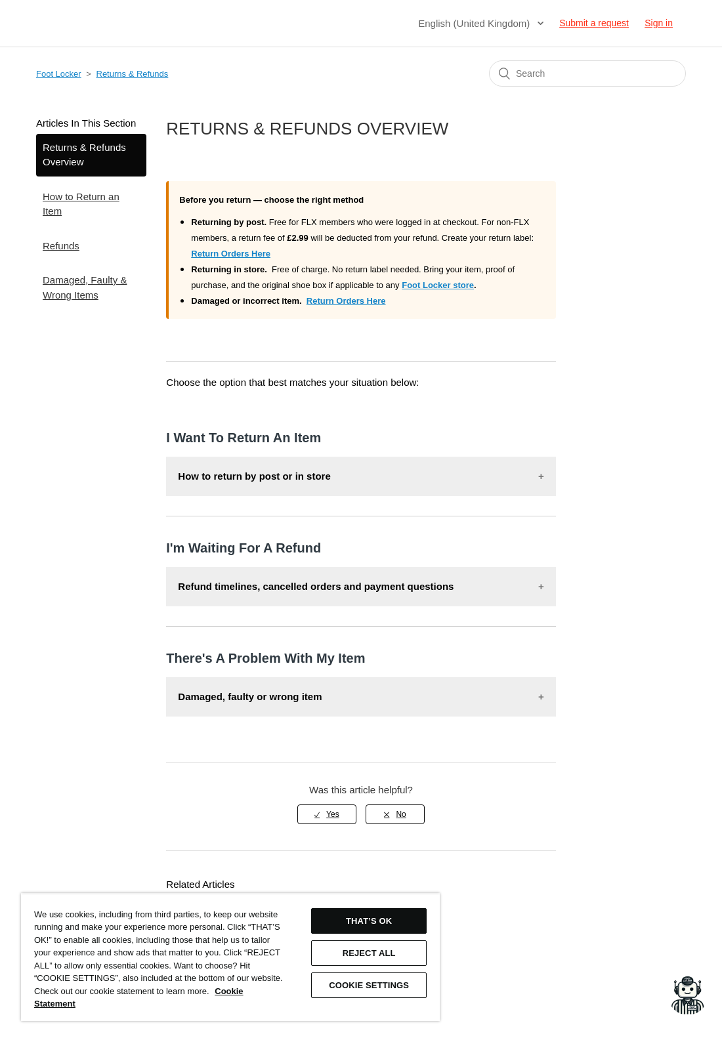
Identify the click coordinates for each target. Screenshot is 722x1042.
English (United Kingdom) (475, 23)
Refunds (61, 245)
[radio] (326, 814)
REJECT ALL (369, 953)
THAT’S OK (369, 921)
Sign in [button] (659, 23)
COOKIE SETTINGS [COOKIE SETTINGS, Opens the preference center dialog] (369, 985)
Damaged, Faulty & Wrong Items (85, 287)
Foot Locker (58, 74)
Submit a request (594, 23)
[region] (230, 957)
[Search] (587, 73)
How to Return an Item (81, 204)
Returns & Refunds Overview (84, 155)
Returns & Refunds (132, 74)
